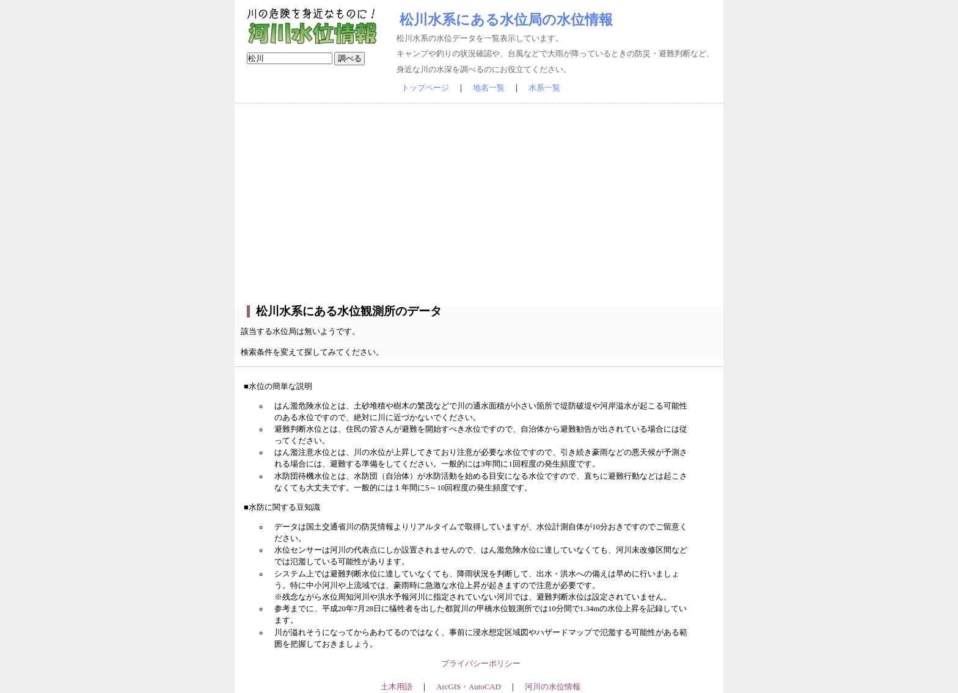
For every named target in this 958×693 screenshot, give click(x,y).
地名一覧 (489, 88)
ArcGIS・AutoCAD (468, 687)
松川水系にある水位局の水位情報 (506, 19)
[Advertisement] (479, 204)
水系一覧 (544, 88)
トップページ (425, 88)
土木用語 (396, 687)
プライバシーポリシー (481, 663)
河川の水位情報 (552, 687)
